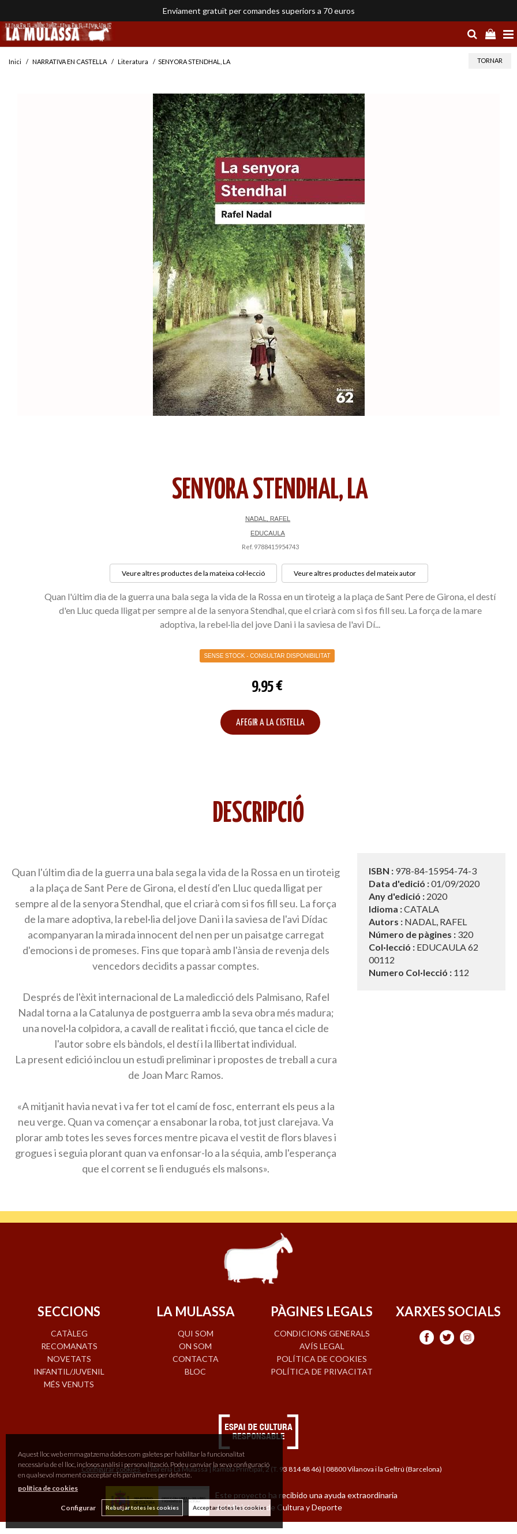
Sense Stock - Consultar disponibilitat (267, 656)
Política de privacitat (322, 1371)
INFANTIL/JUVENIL (68, 1371)
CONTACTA (196, 1359)
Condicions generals (322, 1333)
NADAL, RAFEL (267, 518)
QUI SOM (195, 1333)
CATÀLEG (69, 1333)
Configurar (78, 1507)
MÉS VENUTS (69, 1384)
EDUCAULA (267, 533)
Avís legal (321, 1346)
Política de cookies (321, 1359)
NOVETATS (69, 1359)
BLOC (195, 1371)
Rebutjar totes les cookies (142, 1507)
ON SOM (195, 1346)
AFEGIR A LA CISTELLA (270, 723)
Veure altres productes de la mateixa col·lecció (193, 573)
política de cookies (48, 1488)
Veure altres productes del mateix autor (355, 573)
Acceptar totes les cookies (230, 1507)
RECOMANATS (69, 1346)
